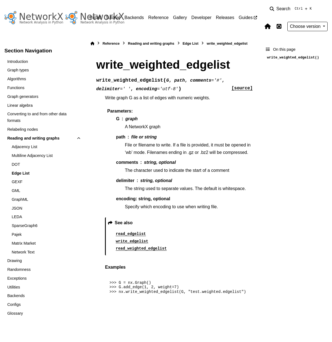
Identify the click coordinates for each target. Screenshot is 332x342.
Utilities (13, 287)
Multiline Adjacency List (32, 155)
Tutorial (113, 17)
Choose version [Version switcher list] (306, 26)
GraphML (20, 199)
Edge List (20, 173)
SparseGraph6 (24, 225)
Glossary (15, 313)
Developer (201, 17)
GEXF (17, 182)
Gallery (180, 17)
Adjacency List (24, 147)
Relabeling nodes (22, 129)
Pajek (16, 234)
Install (95, 17)
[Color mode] (324, 9)
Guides (246, 17)
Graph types (18, 70)
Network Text (23, 252)
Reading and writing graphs (33, 138)
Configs (14, 304)
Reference (158, 17)
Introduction (17, 61)
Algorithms (16, 79)
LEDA (17, 217)
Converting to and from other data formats (36, 117)
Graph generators (22, 96)
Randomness (19, 269)
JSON (17, 208)
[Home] (92, 43)
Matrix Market (24, 243)
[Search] (292, 8)
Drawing (14, 260)
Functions (15, 88)
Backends (134, 17)
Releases (225, 17)
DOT (16, 164)
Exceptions (16, 278)
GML (16, 190)
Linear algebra (20, 105)
